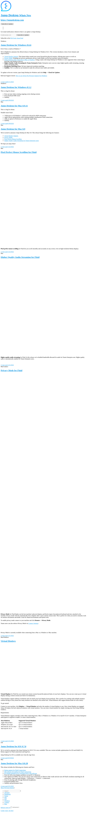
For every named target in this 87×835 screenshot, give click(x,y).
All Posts (7, 792)
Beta (5, 804)
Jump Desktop (16, 15)
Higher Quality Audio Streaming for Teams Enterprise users (21, 140)
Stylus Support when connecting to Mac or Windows (19, 60)
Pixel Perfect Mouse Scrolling (13, 139)
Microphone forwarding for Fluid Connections (17, 772)
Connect (6, 802)
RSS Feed (13, 38)
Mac (5, 797)
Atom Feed (20, 38)
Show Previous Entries (8, 788)
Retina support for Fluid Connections (15, 770)
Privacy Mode (8, 58)
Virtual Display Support (11, 56)
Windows (7, 801)
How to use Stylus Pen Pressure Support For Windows (31, 75)
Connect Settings (33, 623)
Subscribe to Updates (7, 24)
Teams (6, 796)
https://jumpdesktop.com (12, 20)
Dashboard (7, 794)
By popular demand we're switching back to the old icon (20, 773)
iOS (5, 799)
